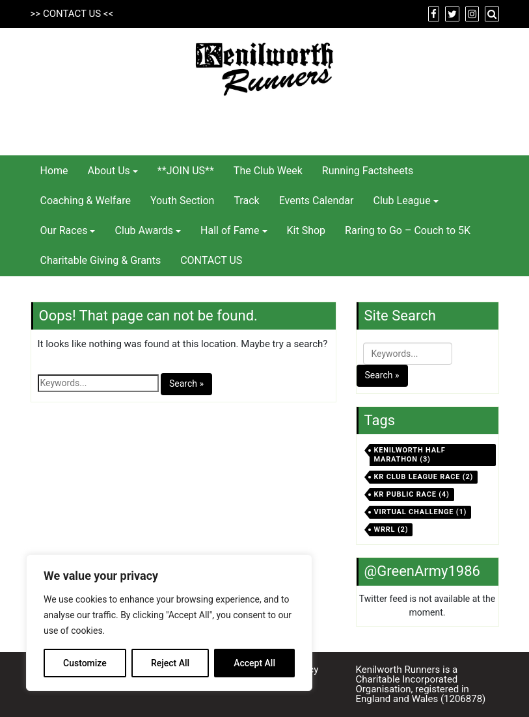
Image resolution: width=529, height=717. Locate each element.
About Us (109, 170)
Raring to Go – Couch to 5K (407, 230)
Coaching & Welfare (85, 200)
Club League (401, 200)
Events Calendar (316, 200)
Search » (186, 383)
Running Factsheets (367, 170)
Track (246, 200)
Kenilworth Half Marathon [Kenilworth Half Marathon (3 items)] (410, 454)
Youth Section (182, 200)
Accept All (254, 663)
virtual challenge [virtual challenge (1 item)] (420, 512)
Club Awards (144, 230)
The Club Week (268, 170)
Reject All (170, 663)
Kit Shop (306, 230)
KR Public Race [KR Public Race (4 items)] (412, 494)
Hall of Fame (229, 230)
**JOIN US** (185, 170)
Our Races (64, 230)
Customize (85, 663)
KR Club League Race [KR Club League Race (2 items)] (424, 477)
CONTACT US (72, 14)
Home (54, 170)
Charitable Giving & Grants (100, 260)
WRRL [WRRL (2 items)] (391, 529)
